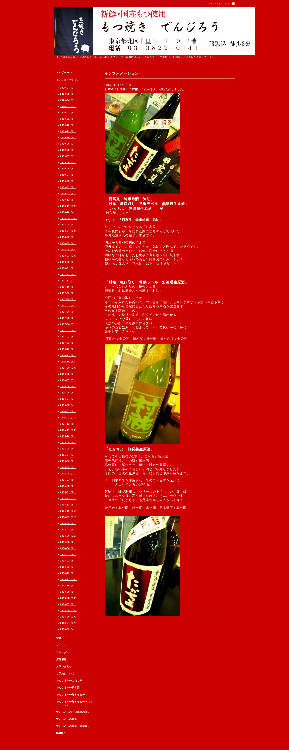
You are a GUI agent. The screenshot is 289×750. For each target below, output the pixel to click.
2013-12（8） (68, 573)
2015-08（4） (68, 448)
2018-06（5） (68, 237)
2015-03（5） (68, 480)
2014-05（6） (68, 542)
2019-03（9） (68, 181)
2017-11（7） (68, 280)
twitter (60, 733)
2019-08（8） (68, 150)
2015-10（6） (68, 436)
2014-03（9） (68, 554)
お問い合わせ (64, 666)
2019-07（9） (68, 156)
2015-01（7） (68, 492)
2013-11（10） (68, 579)
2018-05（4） (68, 243)
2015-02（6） (68, 486)
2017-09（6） (68, 293)
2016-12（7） (68, 349)
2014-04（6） (68, 548)
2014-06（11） (68, 536)
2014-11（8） (68, 504)
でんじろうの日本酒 (68, 687)
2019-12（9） (68, 125)
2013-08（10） (68, 598)
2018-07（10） (68, 231)
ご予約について (65, 673)
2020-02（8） (68, 112)
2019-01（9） (68, 193)
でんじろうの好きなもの (70, 694)
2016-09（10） (68, 368)
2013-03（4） (68, 629)
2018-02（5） (68, 262)
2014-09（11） (68, 517)
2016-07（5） (68, 380)
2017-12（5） (68, 274)
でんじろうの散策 (66, 719)
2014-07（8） (68, 529)
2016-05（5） (68, 392)
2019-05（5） (68, 168)
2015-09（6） (68, 442)
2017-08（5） (68, 299)
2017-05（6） (68, 318)
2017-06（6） (68, 312)
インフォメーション (68, 79)
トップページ (64, 72)
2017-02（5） (68, 336)
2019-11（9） (68, 131)
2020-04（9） (68, 100)
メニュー (61, 645)
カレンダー (62, 652)
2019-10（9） (68, 137)
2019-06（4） (68, 162)
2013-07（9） (68, 604)
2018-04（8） (68, 249)
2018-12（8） (68, 200)
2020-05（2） (68, 94)
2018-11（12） (68, 206)
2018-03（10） (68, 256)
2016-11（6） (68, 355)
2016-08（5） (68, 374)
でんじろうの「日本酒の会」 (73, 712)
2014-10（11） (68, 511)
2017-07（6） (68, 305)
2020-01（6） (68, 119)
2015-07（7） (68, 455)
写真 (58, 638)
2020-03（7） (68, 106)
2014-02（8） (68, 560)
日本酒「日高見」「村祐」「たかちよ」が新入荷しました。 (145, 89)
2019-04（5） (68, 175)
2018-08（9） (68, 224)
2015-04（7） (68, 473)
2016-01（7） (68, 417)
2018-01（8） (68, 268)
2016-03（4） (68, 405)
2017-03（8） (68, 330)
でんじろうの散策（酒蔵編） (73, 726)
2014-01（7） (68, 567)
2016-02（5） (68, 411)
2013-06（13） (68, 610)
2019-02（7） (68, 187)
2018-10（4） (68, 212)
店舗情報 (61, 659)
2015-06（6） (68, 461)
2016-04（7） (68, 399)
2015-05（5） (68, 467)
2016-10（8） (68, 361)
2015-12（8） (68, 424)
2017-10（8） (68, 287)
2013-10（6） (68, 585)
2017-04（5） (68, 324)
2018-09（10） (68, 218)
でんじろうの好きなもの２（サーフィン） (74, 703)
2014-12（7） (68, 498)
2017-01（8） (68, 343)
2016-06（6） (68, 386)
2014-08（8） (68, 523)
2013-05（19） (68, 616)
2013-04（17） (68, 623)
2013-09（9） (68, 592)
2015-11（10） (68, 430)
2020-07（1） (68, 88)
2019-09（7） (68, 144)
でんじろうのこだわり (69, 680)
